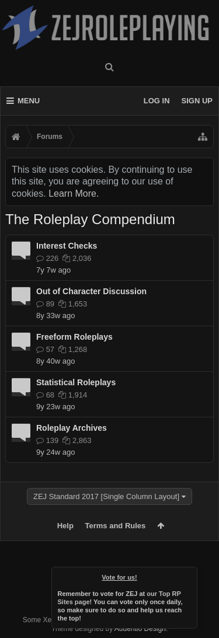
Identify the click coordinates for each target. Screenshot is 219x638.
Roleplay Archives (71, 428)
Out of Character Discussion (91, 291)
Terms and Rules (115, 525)
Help (65, 525)
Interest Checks (66, 245)
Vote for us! (119, 577)
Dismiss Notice (189, 575)
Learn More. (73, 193)
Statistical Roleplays (76, 382)
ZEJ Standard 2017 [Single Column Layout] (106, 496)
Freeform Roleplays (74, 336)
